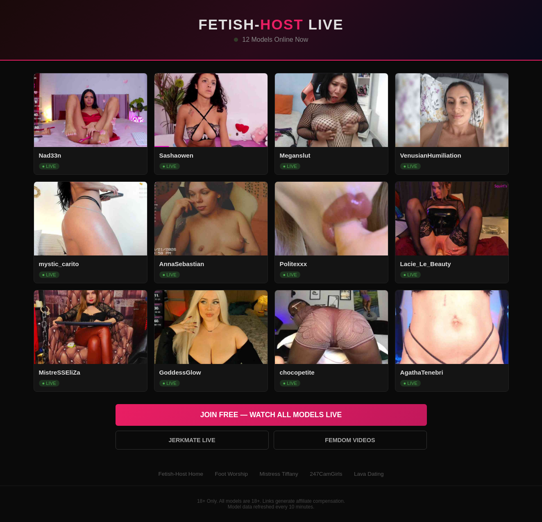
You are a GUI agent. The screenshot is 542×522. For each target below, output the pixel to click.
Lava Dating (369, 474)
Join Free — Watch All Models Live (271, 415)
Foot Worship (231, 474)
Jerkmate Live (191, 440)
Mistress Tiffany (279, 474)
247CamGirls (326, 474)
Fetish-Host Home (180, 474)
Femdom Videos (350, 440)
